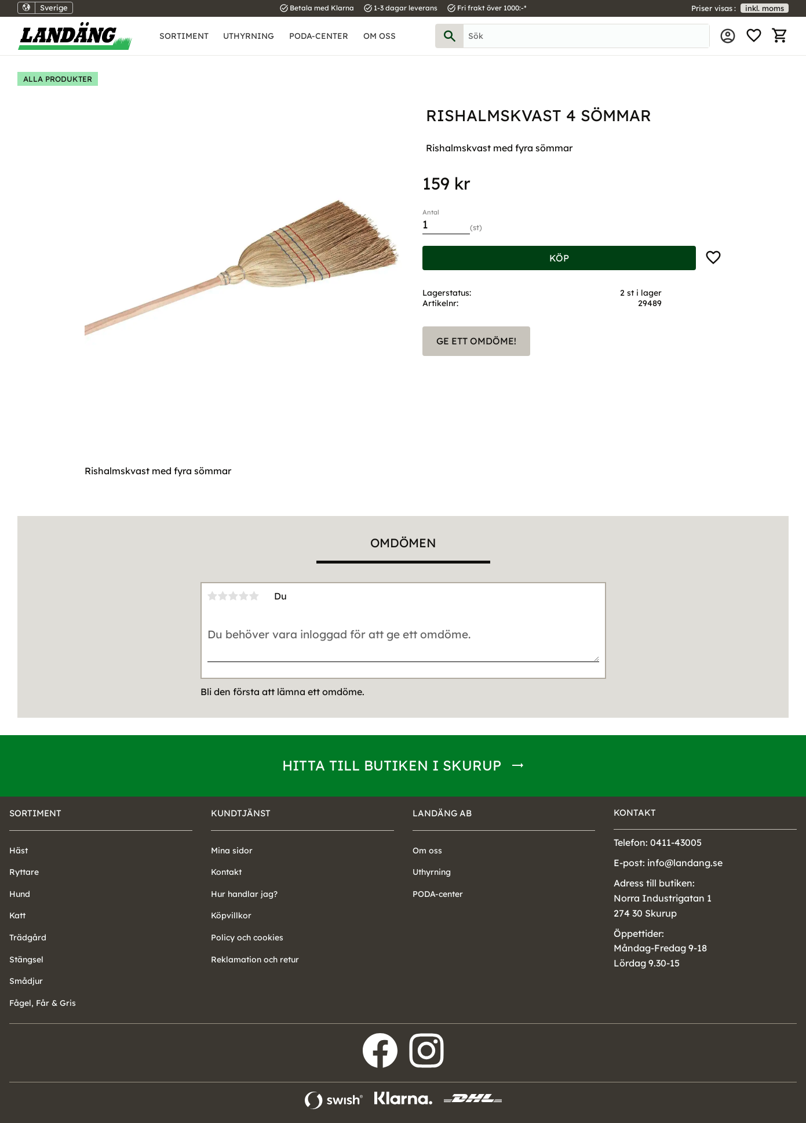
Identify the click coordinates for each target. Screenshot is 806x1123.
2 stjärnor (223, 596)
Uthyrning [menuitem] (248, 36)
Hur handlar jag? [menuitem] (244, 894)
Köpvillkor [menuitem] (231, 915)
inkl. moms (764, 8)
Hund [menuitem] (19, 894)
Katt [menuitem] (17, 915)
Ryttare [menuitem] (24, 872)
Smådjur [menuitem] (26, 981)
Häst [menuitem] (18, 850)
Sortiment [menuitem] (184, 36)
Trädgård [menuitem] (27, 937)
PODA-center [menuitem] (318, 36)
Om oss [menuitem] (379, 36)
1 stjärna (212, 596)
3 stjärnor (233, 596)
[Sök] (450, 36)
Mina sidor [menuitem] (727, 36)
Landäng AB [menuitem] (442, 813)
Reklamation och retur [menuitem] (255, 959)
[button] (754, 36)
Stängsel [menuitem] (26, 959)
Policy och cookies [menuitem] (247, 937)
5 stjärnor (254, 596)
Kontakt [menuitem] (226, 872)
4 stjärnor (244, 596)
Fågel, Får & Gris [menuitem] (42, 1003)
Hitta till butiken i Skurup (391, 765)
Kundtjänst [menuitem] (241, 813)
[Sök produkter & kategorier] (587, 36)
